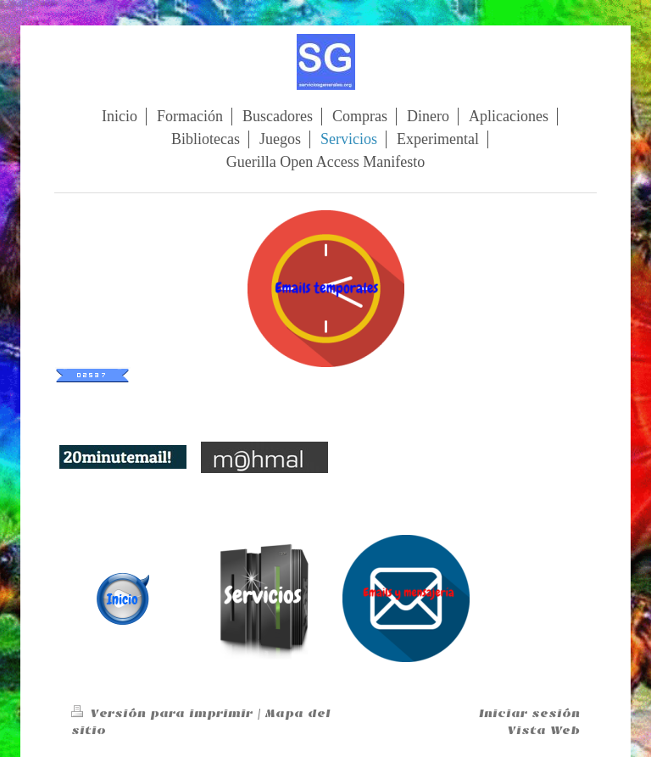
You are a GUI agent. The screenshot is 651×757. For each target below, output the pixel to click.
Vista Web (544, 730)
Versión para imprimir (164, 713)
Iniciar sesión (529, 713)
